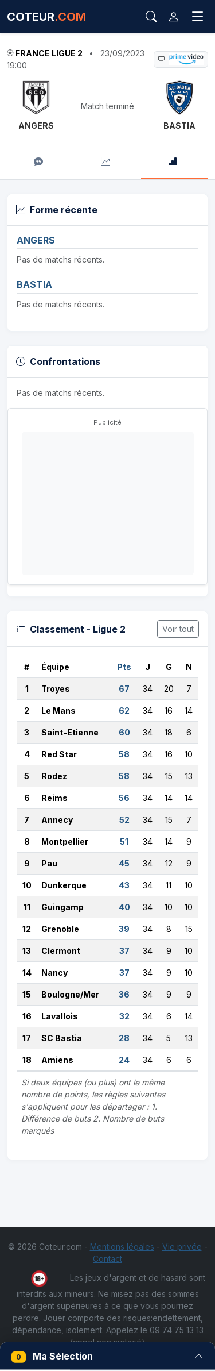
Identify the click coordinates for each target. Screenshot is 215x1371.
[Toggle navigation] (197, 16)
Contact (107, 1259)
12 (26, 929)
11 (27, 907)
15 (26, 994)
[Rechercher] (151, 16)
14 (27, 972)
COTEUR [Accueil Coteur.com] (46, 17)
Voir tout (178, 629)
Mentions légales (122, 1246)
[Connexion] (174, 17)
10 (27, 885)
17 (26, 1038)
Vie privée (182, 1246)
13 (26, 951)
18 (27, 1060)
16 (27, 1016)
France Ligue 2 (49, 53)
